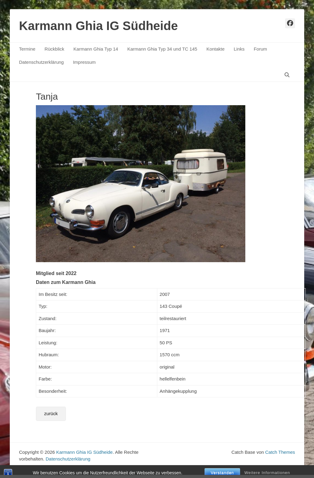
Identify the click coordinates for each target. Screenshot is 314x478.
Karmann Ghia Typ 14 (96, 49)
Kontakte (215, 49)
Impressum (84, 62)
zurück (51, 413)
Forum (260, 49)
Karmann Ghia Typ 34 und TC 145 (162, 49)
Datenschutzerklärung (41, 62)
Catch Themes (280, 452)
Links (239, 49)
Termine (27, 49)
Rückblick (54, 49)
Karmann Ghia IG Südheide (98, 26)
